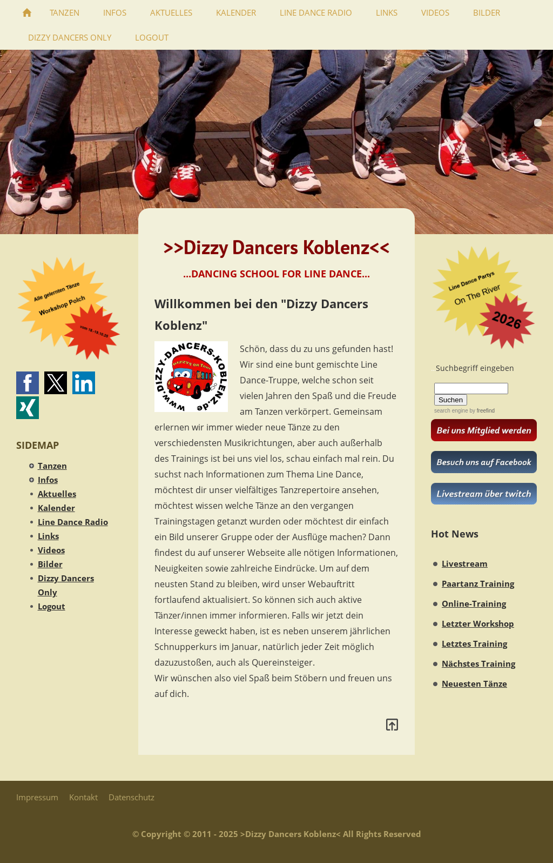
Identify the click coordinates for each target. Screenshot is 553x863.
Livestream (465, 563)
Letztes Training (474, 643)
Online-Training (474, 603)
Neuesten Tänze (474, 683)
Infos (48, 479)
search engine (451, 411)
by (481, 411)
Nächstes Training (478, 663)
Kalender (56, 507)
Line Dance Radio (73, 521)
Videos (51, 550)
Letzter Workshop (478, 623)
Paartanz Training (478, 583)
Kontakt (83, 797)
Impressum (37, 797)
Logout (51, 606)
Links (48, 535)
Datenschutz (131, 797)
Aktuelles (57, 493)
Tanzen (52, 465)
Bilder (50, 564)
